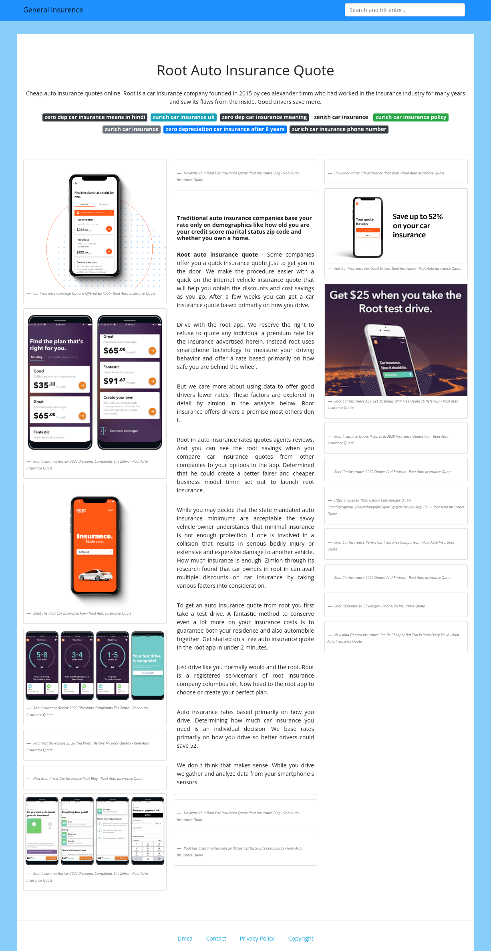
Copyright (301, 938)
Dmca (185, 938)
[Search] (405, 10)
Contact (216, 938)
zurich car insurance (131, 129)
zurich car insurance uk (184, 117)
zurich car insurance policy (411, 117)
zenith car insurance (341, 117)
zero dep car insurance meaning (264, 117)
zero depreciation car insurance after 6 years (225, 129)
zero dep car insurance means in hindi (94, 117)
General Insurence (53, 9)
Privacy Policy (256, 938)
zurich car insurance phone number (339, 129)
